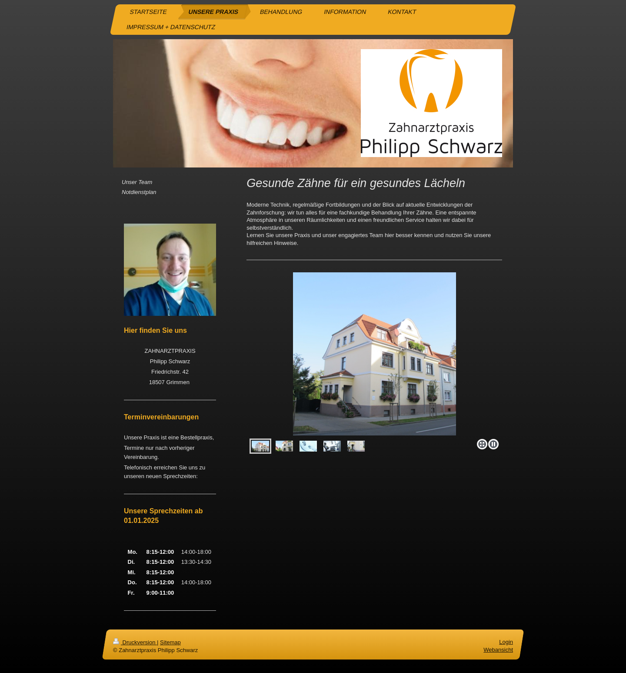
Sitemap (170, 642)
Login (506, 642)
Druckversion (135, 642)
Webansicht (498, 650)
